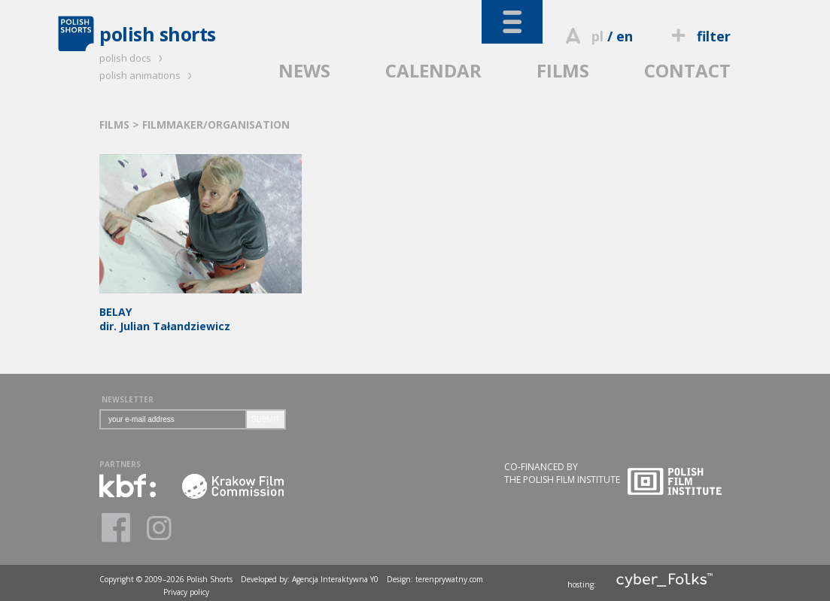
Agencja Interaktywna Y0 (335, 579)
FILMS (563, 70)
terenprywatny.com (449, 579)
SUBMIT (265, 419)
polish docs (133, 58)
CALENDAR (433, 70)
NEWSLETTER (128, 399)
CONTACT (687, 70)
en (624, 36)
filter (699, 36)
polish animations (147, 75)
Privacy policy (186, 592)
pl (597, 36)
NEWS (304, 70)
